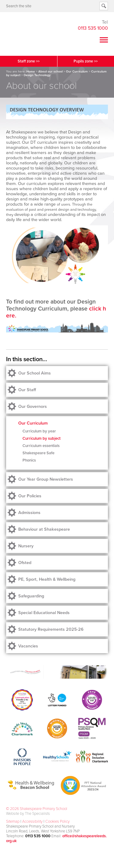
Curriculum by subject (41, 438)
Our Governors (32, 406)
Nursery (25, 546)
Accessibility (32, 821)
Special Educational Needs (44, 612)
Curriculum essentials (41, 445)
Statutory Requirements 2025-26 (51, 629)
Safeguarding (31, 596)
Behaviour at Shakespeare (44, 529)
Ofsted (24, 562)
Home (30, 71)
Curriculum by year (39, 431)
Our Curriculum (77, 71)
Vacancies (28, 646)
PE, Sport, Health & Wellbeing (46, 579)
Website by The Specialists (28, 813)
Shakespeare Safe (38, 453)
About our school (50, 71)
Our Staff (27, 389)
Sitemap (12, 821)
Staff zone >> (29, 61)
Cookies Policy (57, 821)
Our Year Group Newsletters (45, 479)
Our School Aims (34, 373)
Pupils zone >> (86, 61)
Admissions (29, 512)
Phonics (29, 460)
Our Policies (29, 496)
